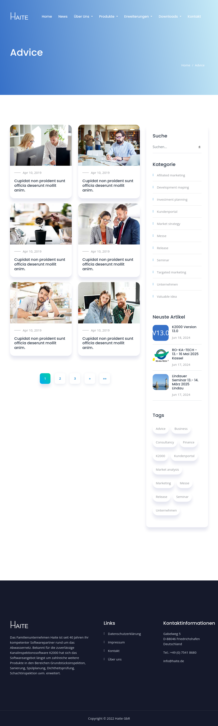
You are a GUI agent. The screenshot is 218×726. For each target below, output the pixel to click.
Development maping (173, 187)
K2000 (160, 456)
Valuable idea (167, 296)
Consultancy (165, 442)
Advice (161, 428)
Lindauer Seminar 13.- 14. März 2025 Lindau (185, 382)
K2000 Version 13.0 (184, 328)
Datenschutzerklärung (124, 634)
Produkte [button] (107, 16)
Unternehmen (167, 284)
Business (181, 428)
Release (162, 248)
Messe (161, 236)
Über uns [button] (82, 16)
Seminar (163, 260)
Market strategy (168, 224)
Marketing (163, 483)
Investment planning (172, 199)
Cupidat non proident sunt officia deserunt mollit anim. (39, 185)
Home (47, 16)
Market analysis (167, 469)
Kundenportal (167, 211)
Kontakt (194, 16)
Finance (188, 442)
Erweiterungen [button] (137, 16)
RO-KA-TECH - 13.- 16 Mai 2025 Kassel (185, 353)
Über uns (115, 659)
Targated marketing (171, 272)
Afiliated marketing (171, 175)
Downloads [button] (169, 16)
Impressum (116, 642)
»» (105, 378)
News (62, 16)
